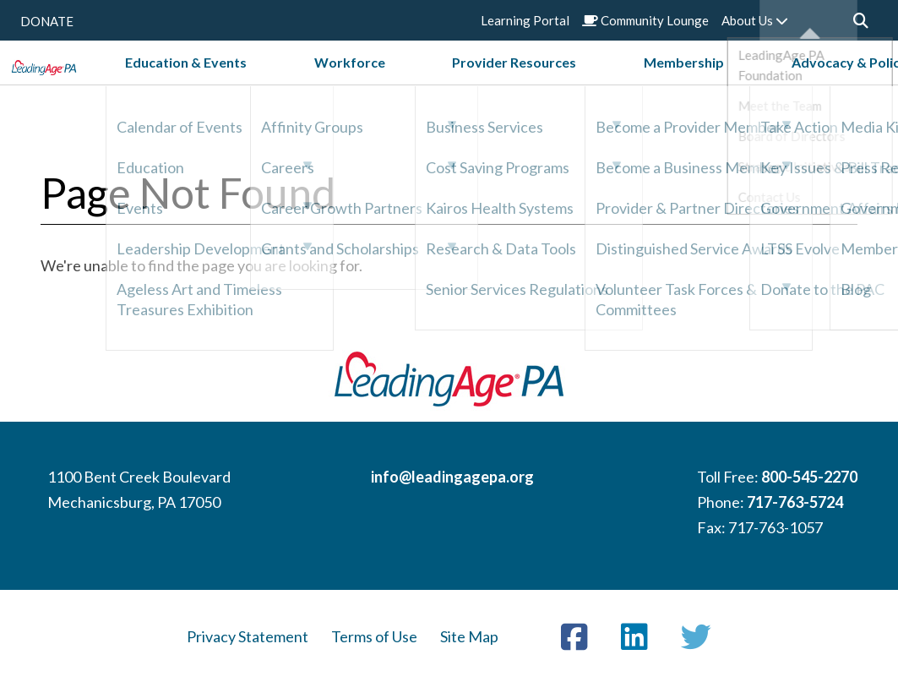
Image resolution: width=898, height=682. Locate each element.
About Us (754, 20)
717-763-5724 (795, 502)
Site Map (469, 636)
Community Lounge (645, 20)
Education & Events (293, 83)
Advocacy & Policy (762, 83)
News (856, 83)
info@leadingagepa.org (452, 476)
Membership (645, 83)
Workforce (408, 83)
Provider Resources (524, 83)
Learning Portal (525, 20)
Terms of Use (374, 636)
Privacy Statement (247, 636)
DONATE (46, 21)
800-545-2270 (809, 476)
